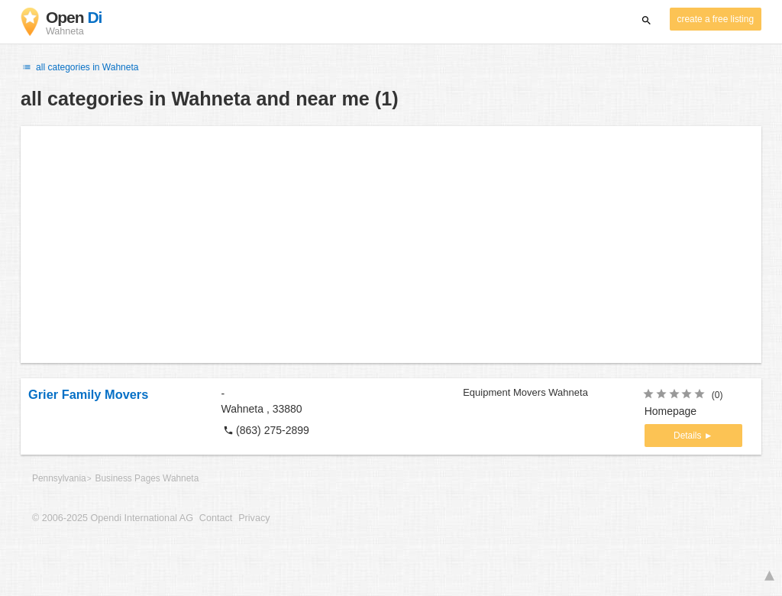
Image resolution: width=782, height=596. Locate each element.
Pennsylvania (59, 478)
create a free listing (715, 19)
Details (689, 435)
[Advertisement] (391, 244)
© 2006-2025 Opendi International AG (112, 518)
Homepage (671, 411)
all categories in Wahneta (79, 67)
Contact (215, 518)
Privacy (254, 518)
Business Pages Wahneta (147, 478)
